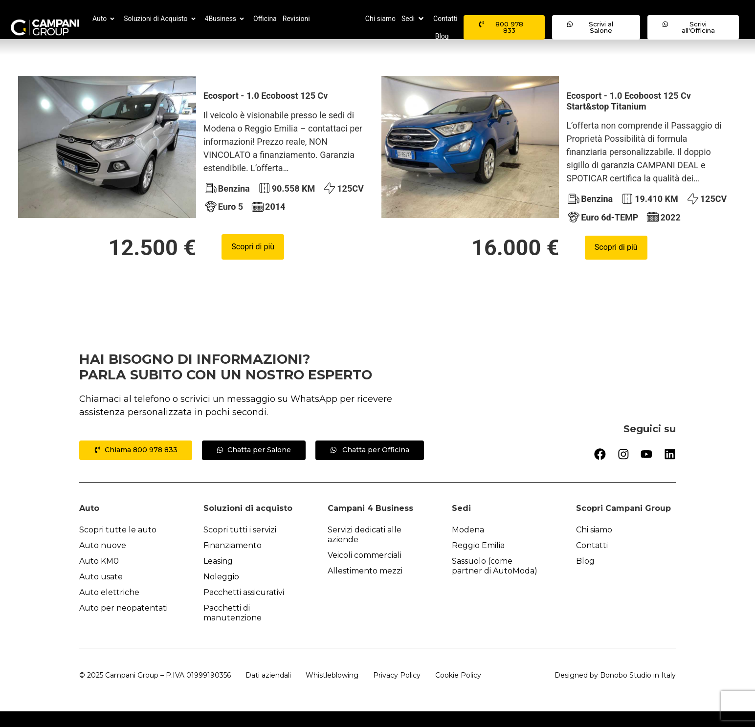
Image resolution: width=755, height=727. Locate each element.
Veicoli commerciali (364, 570)
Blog (585, 576)
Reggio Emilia (478, 561)
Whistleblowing (332, 690)
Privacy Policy (397, 690)
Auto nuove (102, 561)
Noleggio (221, 592)
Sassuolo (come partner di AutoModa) (494, 581)
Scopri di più (252, 262)
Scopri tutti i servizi (239, 545)
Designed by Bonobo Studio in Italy (615, 690)
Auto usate (101, 592)
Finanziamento (232, 561)
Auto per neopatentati (123, 623)
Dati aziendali (268, 690)
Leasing (218, 576)
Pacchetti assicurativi (243, 608)
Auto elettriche (109, 608)
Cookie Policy (458, 690)
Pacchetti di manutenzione (232, 628)
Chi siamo (594, 545)
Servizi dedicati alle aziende (364, 550)
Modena (468, 545)
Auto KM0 (99, 576)
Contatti (592, 561)
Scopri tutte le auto (117, 545)
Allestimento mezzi (365, 586)
